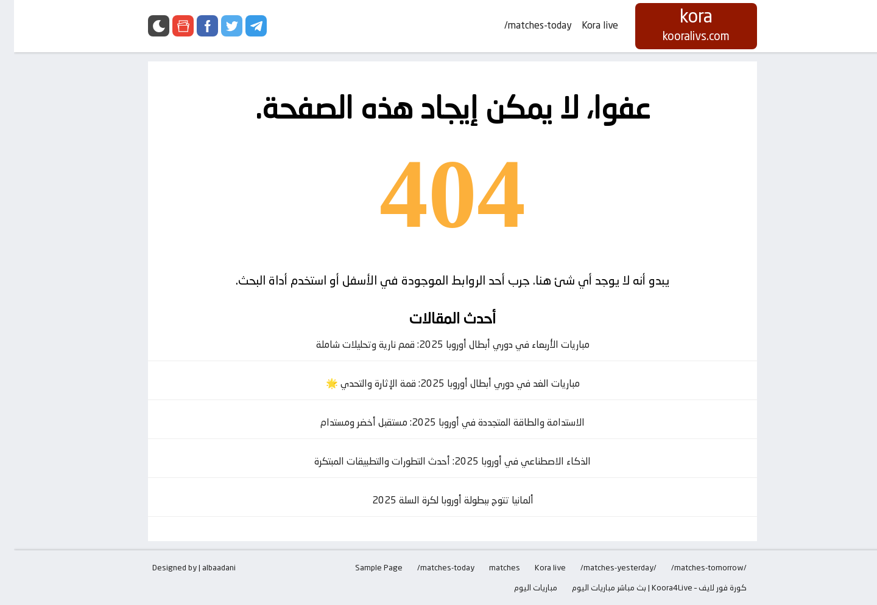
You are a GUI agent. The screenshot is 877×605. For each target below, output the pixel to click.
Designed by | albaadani (180, 567)
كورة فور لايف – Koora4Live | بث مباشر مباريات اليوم (645, 587)
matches (490, 567)
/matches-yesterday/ (604, 567)
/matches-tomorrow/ (695, 567)
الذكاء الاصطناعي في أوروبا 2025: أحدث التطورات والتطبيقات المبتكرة (438, 461)
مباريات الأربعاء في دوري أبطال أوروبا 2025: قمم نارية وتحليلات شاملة (439, 344)
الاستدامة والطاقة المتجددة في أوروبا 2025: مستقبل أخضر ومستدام (438, 422)
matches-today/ (524, 25)
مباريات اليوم (521, 587)
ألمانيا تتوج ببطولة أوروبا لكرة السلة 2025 (439, 500)
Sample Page (365, 567)
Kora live (586, 25)
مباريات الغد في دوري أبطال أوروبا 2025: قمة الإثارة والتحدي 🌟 (439, 383)
